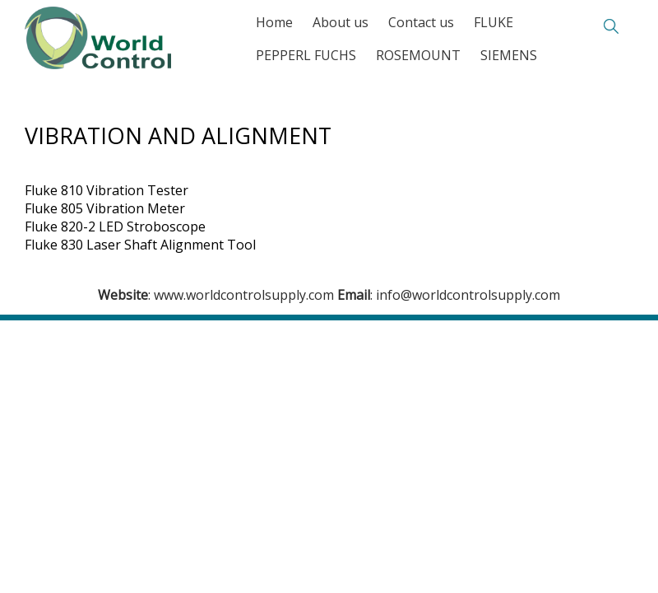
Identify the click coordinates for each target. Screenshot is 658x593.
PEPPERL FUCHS (306, 55)
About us (340, 22)
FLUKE (493, 22)
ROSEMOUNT (418, 55)
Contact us (421, 22)
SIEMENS (508, 55)
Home (274, 22)
